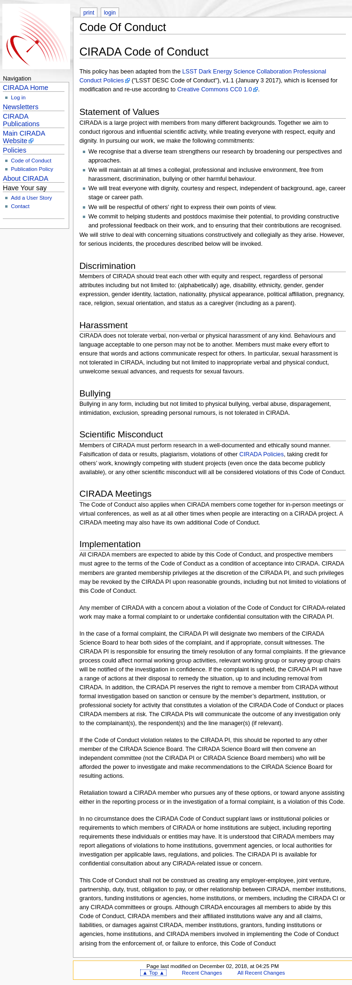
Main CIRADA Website (24, 137)
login (110, 12)
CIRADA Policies (262, 454)
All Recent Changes (261, 973)
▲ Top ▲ (153, 973)
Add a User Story (31, 198)
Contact (20, 206)
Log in (18, 97)
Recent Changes (202, 973)
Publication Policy (32, 169)
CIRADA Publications (21, 120)
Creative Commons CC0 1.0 (214, 89)
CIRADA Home (25, 87)
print (88, 12)
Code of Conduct (31, 160)
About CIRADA (25, 178)
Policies (14, 150)
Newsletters (21, 107)
